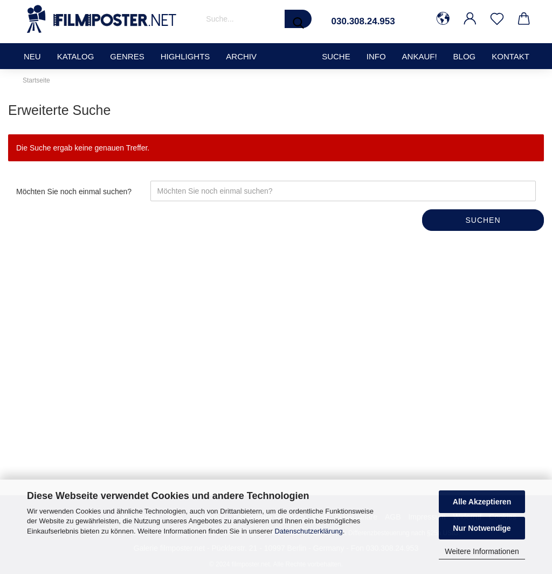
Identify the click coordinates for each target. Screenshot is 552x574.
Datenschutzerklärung (308, 531)
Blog (464, 56)
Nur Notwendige (481, 528)
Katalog (75, 56)
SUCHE (336, 56)
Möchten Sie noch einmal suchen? (74, 191)
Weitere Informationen (482, 551)
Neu (32, 56)
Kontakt (510, 56)
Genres (127, 56)
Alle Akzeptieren (482, 501)
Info (376, 56)
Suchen (482, 220)
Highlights (185, 56)
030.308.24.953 (363, 21)
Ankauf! (419, 56)
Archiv (241, 56)
